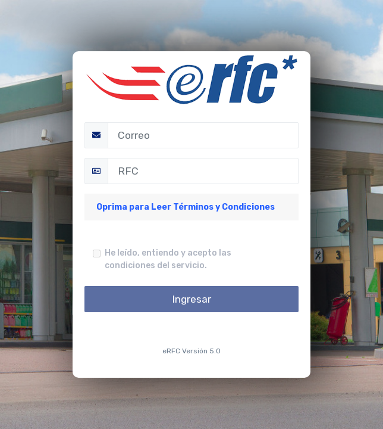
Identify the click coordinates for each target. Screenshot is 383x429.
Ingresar (191, 299)
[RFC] (203, 171)
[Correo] (203, 135)
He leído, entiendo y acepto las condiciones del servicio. (168, 259)
